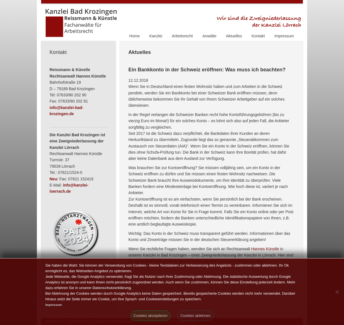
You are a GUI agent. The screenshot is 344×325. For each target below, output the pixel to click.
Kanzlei (155, 36)
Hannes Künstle (265, 249)
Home (134, 36)
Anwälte (209, 36)
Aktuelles (234, 36)
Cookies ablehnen (195, 315)
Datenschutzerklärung (112, 288)
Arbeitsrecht (182, 36)
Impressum (284, 36)
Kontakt (258, 36)
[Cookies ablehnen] (337, 292)
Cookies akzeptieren (150, 315)
